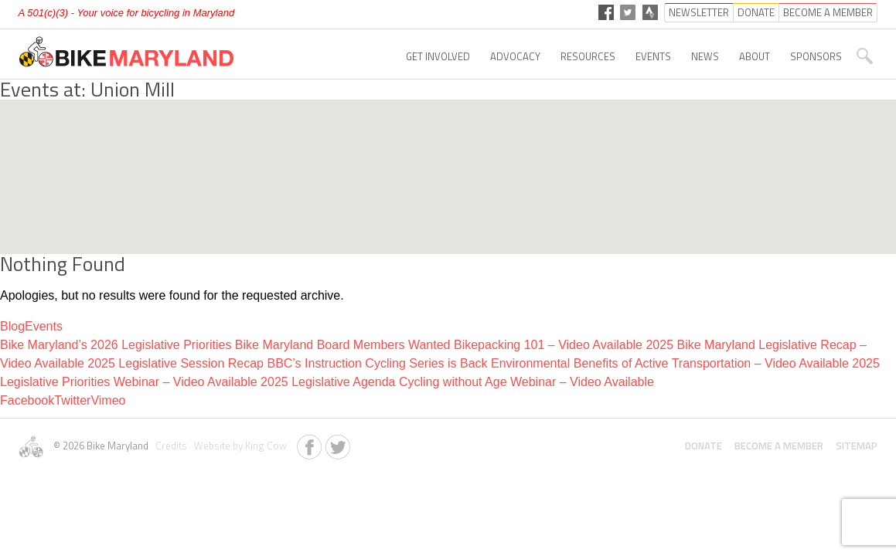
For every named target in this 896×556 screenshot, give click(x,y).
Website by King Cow (238, 445)
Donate (703, 445)
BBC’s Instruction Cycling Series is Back (377, 363)
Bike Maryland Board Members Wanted (343, 344)
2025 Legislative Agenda (328, 381)
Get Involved (438, 56)
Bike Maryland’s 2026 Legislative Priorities (115, 344)
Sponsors (816, 56)
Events (653, 56)
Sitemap (856, 445)
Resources (587, 56)
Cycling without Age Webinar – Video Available (526, 381)
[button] (448, 162)
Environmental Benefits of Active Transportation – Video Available (670, 363)
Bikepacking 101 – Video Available (548, 344)
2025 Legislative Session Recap (175, 363)
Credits (170, 445)
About (754, 56)
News (705, 56)
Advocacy (515, 56)
